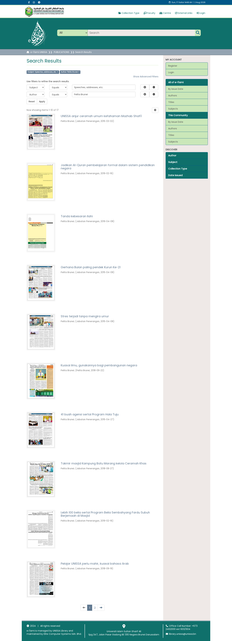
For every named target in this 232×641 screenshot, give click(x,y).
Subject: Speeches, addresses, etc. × (43, 72)
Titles (171, 102)
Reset (32, 101)
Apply (42, 101)
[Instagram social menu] (33, 2)
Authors (172, 95)
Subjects (173, 108)
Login (201, 13)
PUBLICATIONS (61, 52)
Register (172, 65)
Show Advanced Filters (145, 76)
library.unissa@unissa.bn (181, 634)
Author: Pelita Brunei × (70, 72)
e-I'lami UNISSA (38, 52)
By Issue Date (175, 89)
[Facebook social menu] (29, 2)
